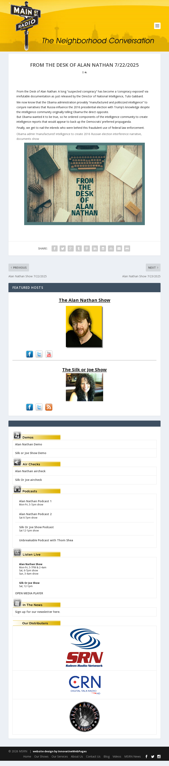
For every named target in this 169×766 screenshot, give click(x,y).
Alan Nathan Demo (28, 449)
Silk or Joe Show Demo (30, 458)
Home (27, 762)
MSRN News (132, 762)
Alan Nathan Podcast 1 (35, 506)
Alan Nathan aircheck (30, 476)
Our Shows (41, 762)
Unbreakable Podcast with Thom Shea (46, 545)
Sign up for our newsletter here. (37, 617)
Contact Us (93, 762)
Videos (117, 762)
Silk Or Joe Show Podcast (36, 532)
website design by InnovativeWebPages (60, 756)
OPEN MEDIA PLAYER (29, 598)
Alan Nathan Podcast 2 (35, 519)
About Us (77, 762)
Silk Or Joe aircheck (28, 485)
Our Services (60, 762)
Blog (107, 762)
